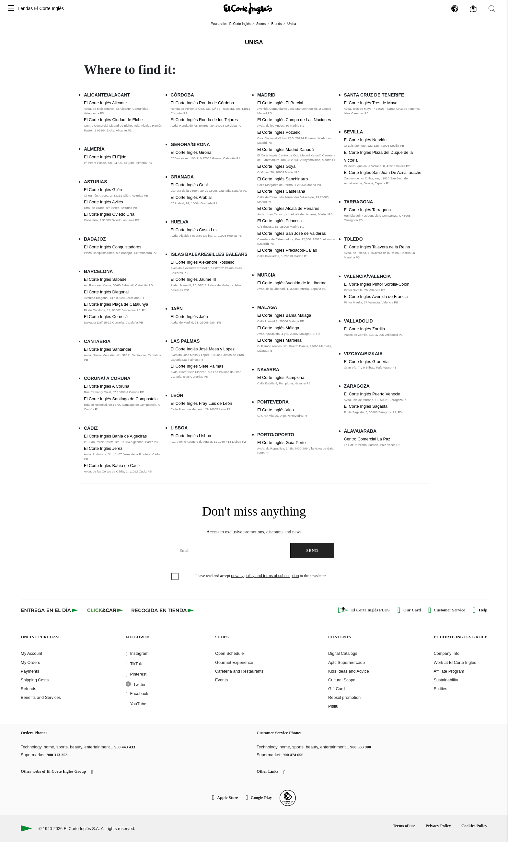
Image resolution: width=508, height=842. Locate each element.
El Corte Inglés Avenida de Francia (376, 296)
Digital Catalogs (342, 653)
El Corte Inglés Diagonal (106, 292)
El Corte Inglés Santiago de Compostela (121, 398)
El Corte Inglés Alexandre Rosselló (203, 262)
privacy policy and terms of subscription (265, 576)
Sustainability (445, 679)
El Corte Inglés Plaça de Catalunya (116, 304)
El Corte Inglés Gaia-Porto (281, 442)
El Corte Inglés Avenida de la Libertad (292, 282)
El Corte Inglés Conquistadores (112, 247)
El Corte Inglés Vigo (275, 409)
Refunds (28, 688)
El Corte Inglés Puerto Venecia (372, 394)
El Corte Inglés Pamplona (280, 377)
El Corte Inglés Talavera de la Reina (377, 247)
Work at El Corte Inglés (454, 662)
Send (312, 550)
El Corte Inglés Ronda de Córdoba (202, 102)
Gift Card (336, 688)
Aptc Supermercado (346, 662)
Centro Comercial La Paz (367, 439)
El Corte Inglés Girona (191, 152)
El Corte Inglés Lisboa (191, 435)
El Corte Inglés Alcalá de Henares (288, 208)
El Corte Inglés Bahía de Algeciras (115, 436)
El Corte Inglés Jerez (103, 448)
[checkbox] (175, 577)
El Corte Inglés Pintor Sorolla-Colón (377, 284)
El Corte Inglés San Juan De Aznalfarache (382, 172)
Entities (440, 688)
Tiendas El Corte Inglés (40, 8)
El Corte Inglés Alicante (105, 102)
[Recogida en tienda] (162, 610)
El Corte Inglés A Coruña (106, 386)
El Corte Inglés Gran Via (366, 361)
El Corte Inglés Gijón (103, 189)
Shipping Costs (35, 679)
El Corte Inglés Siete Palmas (197, 366)
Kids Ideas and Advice (348, 671)
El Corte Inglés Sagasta (365, 406)
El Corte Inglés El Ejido (105, 156)
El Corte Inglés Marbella (279, 340)
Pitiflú (333, 706)
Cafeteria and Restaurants (239, 671)
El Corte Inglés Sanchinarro (282, 178)
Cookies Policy (474, 826)
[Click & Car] (105, 610)
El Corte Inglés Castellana (281, 191)
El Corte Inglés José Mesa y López (203, 349)
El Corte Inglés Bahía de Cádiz (112, 465)
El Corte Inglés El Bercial (280, 102)
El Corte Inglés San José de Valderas (291, 233)
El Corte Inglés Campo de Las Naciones (294, 119)
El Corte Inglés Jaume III (193, 279)
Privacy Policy (438, 826)
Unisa (254, 42)
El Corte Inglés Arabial (191, 197)
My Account (31, 653)
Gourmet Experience (234, 662)
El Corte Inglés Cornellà (106, 316)
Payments (30, 671)
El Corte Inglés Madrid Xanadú (285, 149)
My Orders (30, 662)
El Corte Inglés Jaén (189, 316)
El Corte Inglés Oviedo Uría (109, 214)
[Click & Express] (50, 610)
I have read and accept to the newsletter (260, 576)
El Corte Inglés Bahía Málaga (284, 315)
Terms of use (404, 826)
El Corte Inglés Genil (190, 184)
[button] (11, 9)
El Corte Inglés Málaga (278, 327)
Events (221, 679)
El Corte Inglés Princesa (279, 220)
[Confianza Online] (288, 798)
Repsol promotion (344, 697)
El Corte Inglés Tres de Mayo (371, 102)
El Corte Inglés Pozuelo (279, 132)
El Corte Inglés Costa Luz (194, 229)
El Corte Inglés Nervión (365, 139)
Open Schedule (229, 653)
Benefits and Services (41, 697)
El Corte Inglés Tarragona (367, 209)
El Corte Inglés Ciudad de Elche (113, 119)
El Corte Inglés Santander (108, 349)
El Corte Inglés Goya (276, 166)
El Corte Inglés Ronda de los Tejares (204, 119)
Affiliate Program (448, 671)
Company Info (446, 653)
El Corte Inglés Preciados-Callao (287, 250)
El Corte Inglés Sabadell (106, 279)
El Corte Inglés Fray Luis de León (201, 403)
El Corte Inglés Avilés (103, 201)
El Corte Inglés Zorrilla (364, 328)
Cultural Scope (341, 679)
